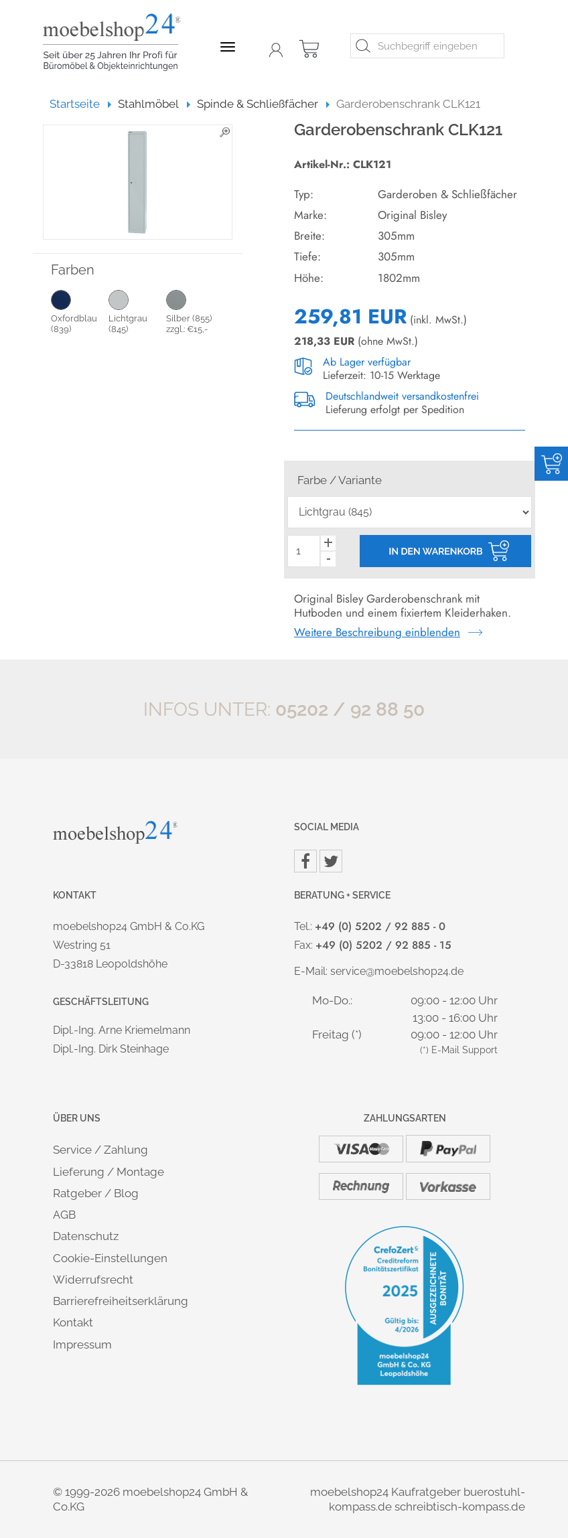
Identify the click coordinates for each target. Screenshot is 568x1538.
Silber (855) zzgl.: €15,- (195, 311)
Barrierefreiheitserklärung (120, 1301)
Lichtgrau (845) (137, 311)
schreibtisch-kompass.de (460, 1506)
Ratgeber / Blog (96, 1193)
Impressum (82, 1344)
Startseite (81, 103)
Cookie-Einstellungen (110, 1258)
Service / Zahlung (100, 1149)
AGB (64, 1214)
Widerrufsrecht (93, 1279)
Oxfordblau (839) (80, 311)
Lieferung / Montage (108, 1171)
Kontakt (73, 1322)
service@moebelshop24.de (397, 971)
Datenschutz (86, 1236)
